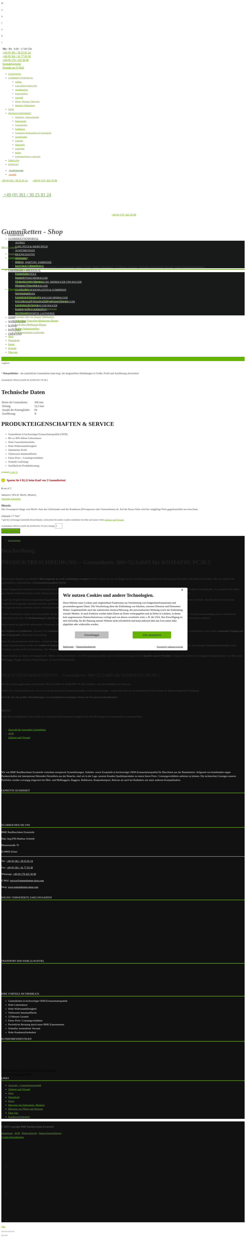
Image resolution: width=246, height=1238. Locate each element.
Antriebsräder (21, 137)
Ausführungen (21, 89)
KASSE (12, 174)
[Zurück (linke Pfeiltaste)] (2, 1235)
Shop (11, 317)
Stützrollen (20, 144)
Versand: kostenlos (11, 498)
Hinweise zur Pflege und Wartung (25, 1109)
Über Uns (13, 1112)
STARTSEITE (14, 74)
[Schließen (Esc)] (2, 1231)
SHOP (11, 109)
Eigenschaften (21, 93)
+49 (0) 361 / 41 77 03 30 (17, 56)
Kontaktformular (12, 63)
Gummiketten (21, 125)
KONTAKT (13, 164)
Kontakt (14, 329)
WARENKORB (15, 170)
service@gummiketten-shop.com (27, 880)
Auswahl (19, 97)
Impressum (7, 1133)
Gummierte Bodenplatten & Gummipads (33, 133)
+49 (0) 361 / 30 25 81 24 (17, 52)
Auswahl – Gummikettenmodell (24, 1085)
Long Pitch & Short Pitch (31, 246)
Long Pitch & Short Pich (26, 85)
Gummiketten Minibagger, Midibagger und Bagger (48, 282)
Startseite (16, 234)
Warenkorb (13, 1097)
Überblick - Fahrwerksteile (27, 117)
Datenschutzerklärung (50, 1133)
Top (3, 1226)
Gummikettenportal (23, 238)
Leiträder (19, 140)
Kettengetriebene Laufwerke (27, 156)
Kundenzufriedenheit (19, 1116)
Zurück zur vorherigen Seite (14, 358)
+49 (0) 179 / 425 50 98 (16, 60)
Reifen (18, 152)
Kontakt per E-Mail (13, 67)
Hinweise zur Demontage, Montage (26, 1105)
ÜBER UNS (13, 160)
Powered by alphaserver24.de (170, 646)
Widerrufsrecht (29, 1133)
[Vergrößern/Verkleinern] (12, 1231)
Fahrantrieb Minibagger (31, 278)
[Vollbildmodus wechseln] (9, 1231)
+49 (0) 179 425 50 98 (24, 874)
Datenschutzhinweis (86, 646)
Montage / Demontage (25, 105)
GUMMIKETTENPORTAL (20, 78)
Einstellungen (91, 634)
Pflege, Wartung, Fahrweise (27, 101)
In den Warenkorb (11, 531)
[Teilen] (6, 1231)
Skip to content (9, 247)
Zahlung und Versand (114, 519)
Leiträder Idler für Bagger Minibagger (41, 297)
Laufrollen (19, 148)
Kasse (11, 1101)
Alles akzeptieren (151, 634)
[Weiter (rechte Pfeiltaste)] (6, 1235)
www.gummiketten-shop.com (23, 887)
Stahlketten (20, 129)
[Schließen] (182, 590)
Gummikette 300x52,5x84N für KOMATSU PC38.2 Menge (28, 526)
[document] (123, 612)
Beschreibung (14, 540)
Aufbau (18, 82)
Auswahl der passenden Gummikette (27, 729)
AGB (11, 733)
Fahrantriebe (20, 121)
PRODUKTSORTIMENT (19, 113)
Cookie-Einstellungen (12, 1137)
